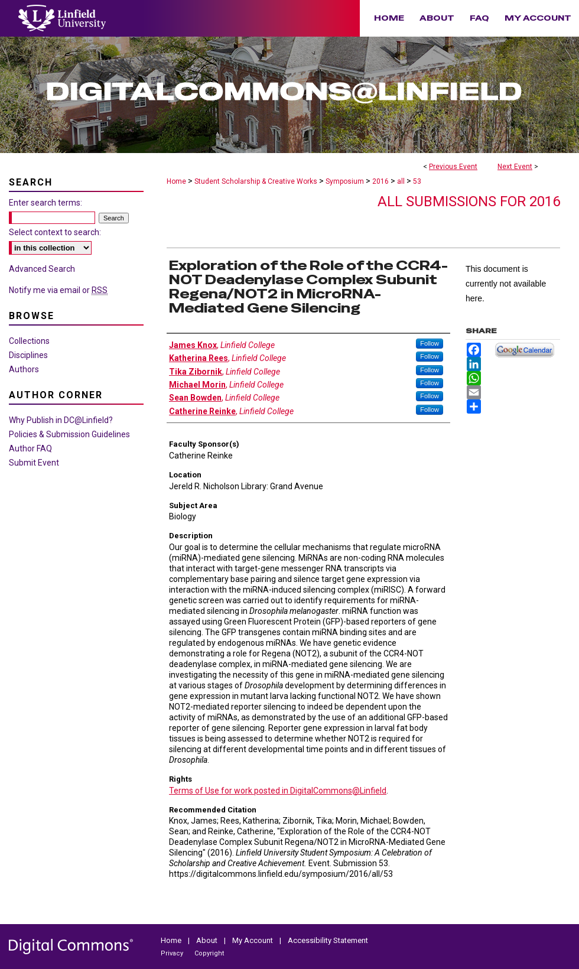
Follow (429, 343)
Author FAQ (30, 448)
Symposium (346, 181)
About (207, 940)
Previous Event (453, 166)
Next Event (514, 166)
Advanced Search (42, 269)
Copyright (209, 953)
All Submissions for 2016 (469, 201)
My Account (253, 940)
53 (417, 181)
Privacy (173, 953)
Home (176, 181)
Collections (29, 341)
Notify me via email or (58, 290)
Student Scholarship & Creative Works (256, 181)
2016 (381, 181)
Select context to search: (55, 232)
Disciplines (28, 355)
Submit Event (34, 462)
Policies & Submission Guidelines (69, 434)
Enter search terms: (45, 202)
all (401, 181)
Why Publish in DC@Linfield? (61, 420)
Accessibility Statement (328, 940)
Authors (24, 369)
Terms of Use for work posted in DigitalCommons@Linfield (277, 790)
